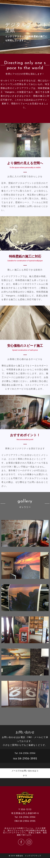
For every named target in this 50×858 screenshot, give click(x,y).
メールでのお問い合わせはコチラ (25, 773)
